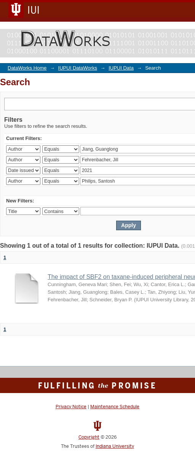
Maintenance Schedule (114, 407)
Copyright (88, 437)
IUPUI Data (121, 68)
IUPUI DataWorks (77, 68)
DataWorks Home (27, 68)
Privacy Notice (71, 407)
